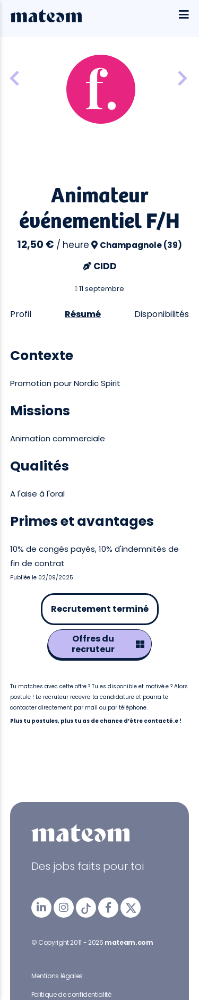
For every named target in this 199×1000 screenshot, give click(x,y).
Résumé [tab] (83, 314)
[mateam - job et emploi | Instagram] (64, 908)
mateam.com (129, 942)
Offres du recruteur (108, 644)
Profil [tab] (20, 314)
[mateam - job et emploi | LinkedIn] (41, 908)
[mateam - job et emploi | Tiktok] (86, 908)
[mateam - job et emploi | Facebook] (108, 908)
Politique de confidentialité (71, 994)
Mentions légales (57, 975)
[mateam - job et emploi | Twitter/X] (130, 908)
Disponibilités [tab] (161, 314)
